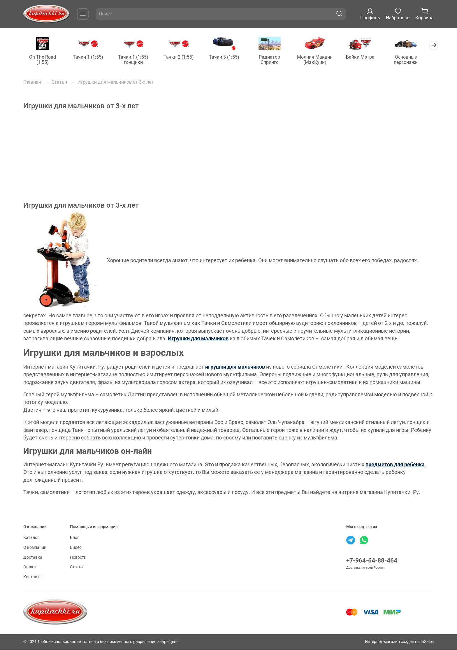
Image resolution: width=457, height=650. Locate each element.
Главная (32, 82)
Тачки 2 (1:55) (182, 57)
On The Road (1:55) (43, 60)
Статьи (59, 82)
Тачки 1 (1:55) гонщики (136, 60)
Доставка (32, 557)
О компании (34, 547)
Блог (74, 538)
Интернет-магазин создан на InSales (399, 642)
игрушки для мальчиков (235, 367)
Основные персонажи (414, 60)
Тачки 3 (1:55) (228, 57)
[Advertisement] (198, 161)
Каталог (31, 538)
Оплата (30, 567)
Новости (78, 557)
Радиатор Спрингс (275, 60)
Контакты (33, 577)
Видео (76, 547)
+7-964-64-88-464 (371, 561)
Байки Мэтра (367, 57)
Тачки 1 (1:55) (89, 57)
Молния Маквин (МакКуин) (321, 60)
